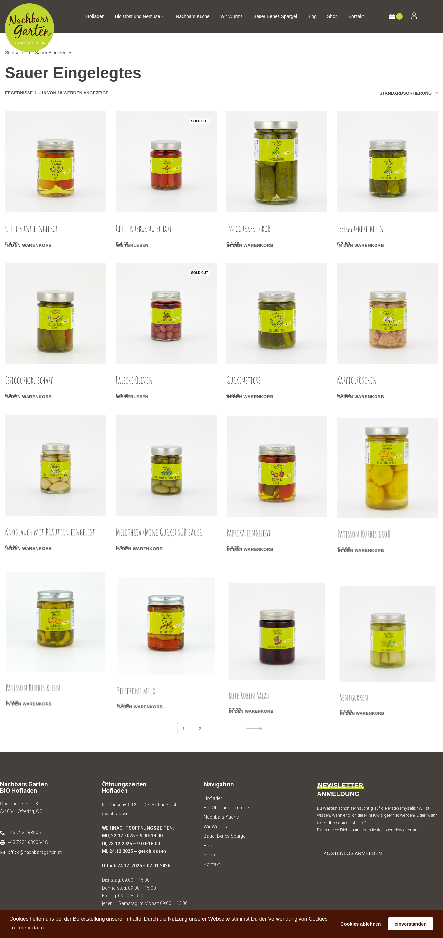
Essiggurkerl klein (360, 228)
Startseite (14, 52)
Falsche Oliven (134, 383)
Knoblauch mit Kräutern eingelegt (50, 545)
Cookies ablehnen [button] (360, 924)
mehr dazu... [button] (33, 927)
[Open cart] (395, 16)
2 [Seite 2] (200, 728)
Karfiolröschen (358, 388)
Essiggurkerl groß (248, 228)
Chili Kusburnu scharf (144, 228)
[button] (352, 854)
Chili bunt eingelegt (31, 228)
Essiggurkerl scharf (29, 381)
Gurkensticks (244, 385)
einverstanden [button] (411, 924)
